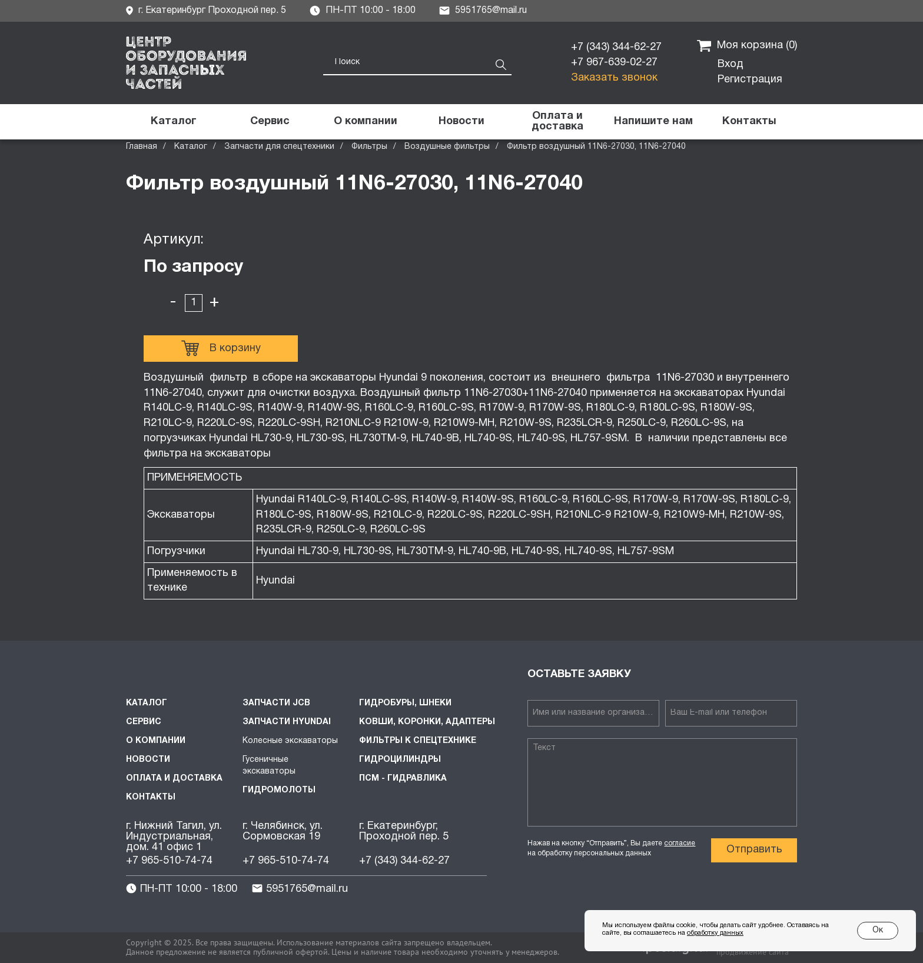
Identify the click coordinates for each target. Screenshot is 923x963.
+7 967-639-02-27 (614, 63)
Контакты (150, 797)
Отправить (754, 850)
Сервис (143, 722)
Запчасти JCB (276, 703)
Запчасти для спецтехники (279, 147)
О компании (155, 741)
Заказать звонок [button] (614, 78)
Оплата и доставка (174, 778)
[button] (653, 121)
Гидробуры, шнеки (405, 703)
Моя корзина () (747, 46)
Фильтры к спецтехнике (417, 741)
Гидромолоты (279, 790)
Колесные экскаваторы (290, 741)
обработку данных (715, 933)
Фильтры (369, 147)
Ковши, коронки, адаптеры (427, 722)
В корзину (221, 348)
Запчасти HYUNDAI (287, 722)
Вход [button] (730, 64)
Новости (148, 760)
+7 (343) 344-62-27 (616, 47)
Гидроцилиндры (400, 760)
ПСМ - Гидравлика (403, 778)
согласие (679, 843)
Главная (141, 147)
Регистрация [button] (750, 80)
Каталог (190, 147)
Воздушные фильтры (447, 147)
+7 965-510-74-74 (169, 861)
